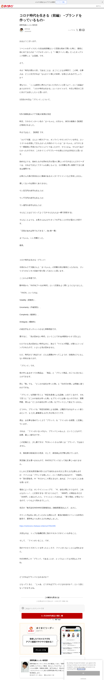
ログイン (98, 6)
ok (83, 675)
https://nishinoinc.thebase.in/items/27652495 (38, 526)
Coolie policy (81, 670)
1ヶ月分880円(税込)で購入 (52, 616)
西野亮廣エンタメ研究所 (28, 25)
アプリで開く (61, 2)
